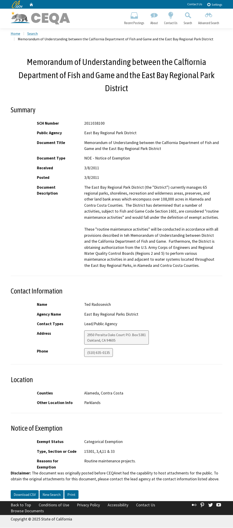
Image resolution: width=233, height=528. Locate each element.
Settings (214, 4)
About (154, 17)
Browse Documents (27, 511)
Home (15, 34)
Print (71, 495)
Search (188, 17)
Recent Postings (134, 17)
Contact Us (194, 4)
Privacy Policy (88, 505)
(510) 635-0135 (98, 353)
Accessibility (118, 505)
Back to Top (21, 505)
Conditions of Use (54, 505)
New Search (52, 495)
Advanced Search (208, 17)
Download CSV (25, 495)
